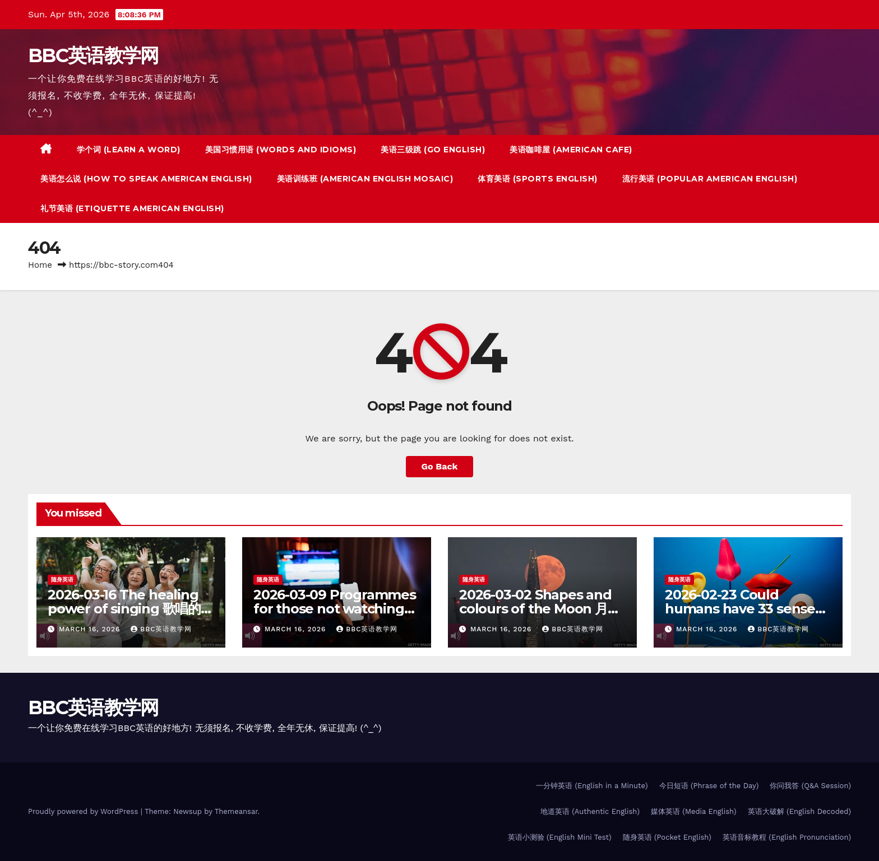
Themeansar (236, 811)
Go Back (440, 466)
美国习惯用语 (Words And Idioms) (281, 150)
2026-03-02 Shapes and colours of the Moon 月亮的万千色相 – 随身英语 (540, 609)
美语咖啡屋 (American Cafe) (571, 150)
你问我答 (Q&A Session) (810, 785)
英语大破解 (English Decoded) (799, 811)
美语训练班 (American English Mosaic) (365, 179)
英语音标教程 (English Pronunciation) (787, 837)
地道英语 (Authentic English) (590, 811)
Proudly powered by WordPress (84, 811)
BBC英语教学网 (93, 55)
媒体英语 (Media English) (694, 811)
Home (40, 265)
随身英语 (62, 579)
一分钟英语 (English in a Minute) (592, 785)
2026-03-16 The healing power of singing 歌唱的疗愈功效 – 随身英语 (131, 609)
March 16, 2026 (91, 629)
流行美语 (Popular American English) (710, 179)
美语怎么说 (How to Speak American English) (146, 179)
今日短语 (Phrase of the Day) (709, 785)
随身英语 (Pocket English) (667, 837)
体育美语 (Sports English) (538, 179)
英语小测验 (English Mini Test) (560, 837)
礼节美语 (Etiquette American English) (132, 208)
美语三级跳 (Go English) (433, 150)
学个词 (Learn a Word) (129, 150)
